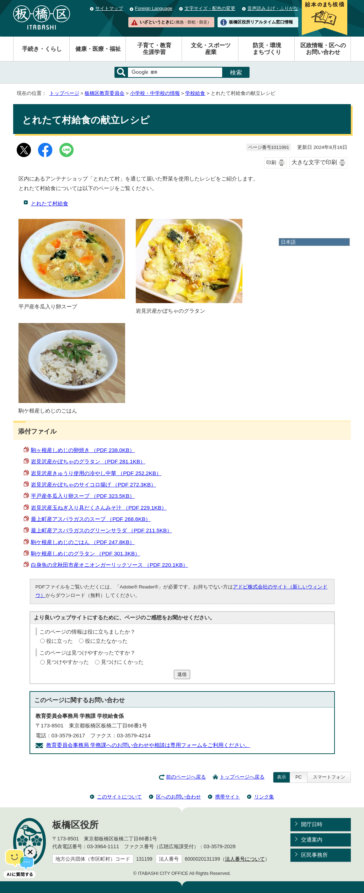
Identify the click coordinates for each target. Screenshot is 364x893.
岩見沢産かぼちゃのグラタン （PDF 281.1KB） (88, 461)
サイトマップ (109, 8)
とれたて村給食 (49, 203)
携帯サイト (227, 797)
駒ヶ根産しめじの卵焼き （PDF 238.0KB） (83, 450)
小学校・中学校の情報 (155, 93)
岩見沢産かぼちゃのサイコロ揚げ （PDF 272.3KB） (93, 485)
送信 (182, 674)
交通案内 (311, 839)
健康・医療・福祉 (98, 49)
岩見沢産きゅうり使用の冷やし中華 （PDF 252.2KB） (96, 473)
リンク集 (264, 797)
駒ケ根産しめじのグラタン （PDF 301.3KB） (85, 553)
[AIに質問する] (20, 863)
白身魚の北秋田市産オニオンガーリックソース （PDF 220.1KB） (109, 565)
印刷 (271, 162)
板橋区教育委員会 (104, 93)
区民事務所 (314, 855)
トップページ (64, 93)
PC (298, 777)
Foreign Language (153, 8)
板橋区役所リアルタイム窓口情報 (261, 22)
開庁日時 (311, 824)
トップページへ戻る (242, 777)
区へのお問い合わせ (178, 797)
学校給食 (195, 93)
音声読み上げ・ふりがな (272, 8)
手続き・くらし (42, 49)
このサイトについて (119, 797)
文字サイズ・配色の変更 (209, 8)
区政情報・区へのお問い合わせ (323, 48)
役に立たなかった (106, 641)
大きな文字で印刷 (314, 162)
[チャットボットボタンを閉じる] (30, 852)
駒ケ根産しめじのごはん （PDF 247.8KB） (83, 542)
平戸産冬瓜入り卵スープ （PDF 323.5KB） (83, 496)
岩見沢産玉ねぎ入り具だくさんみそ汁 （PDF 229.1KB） (99, 508)
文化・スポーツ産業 (211, 48)
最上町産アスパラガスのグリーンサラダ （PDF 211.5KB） (101, 530)
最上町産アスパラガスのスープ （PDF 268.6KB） (91, 519)
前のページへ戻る (186, 777)
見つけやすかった (67, 662)
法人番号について (245, 859)
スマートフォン (329, 777)
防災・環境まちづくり (267, 48)
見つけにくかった (122, 662)
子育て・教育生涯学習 (154, 48)
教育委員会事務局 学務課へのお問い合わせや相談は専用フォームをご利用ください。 (148, 745)
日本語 (288, 242)
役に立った (59, 641)
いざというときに (175, 22)
